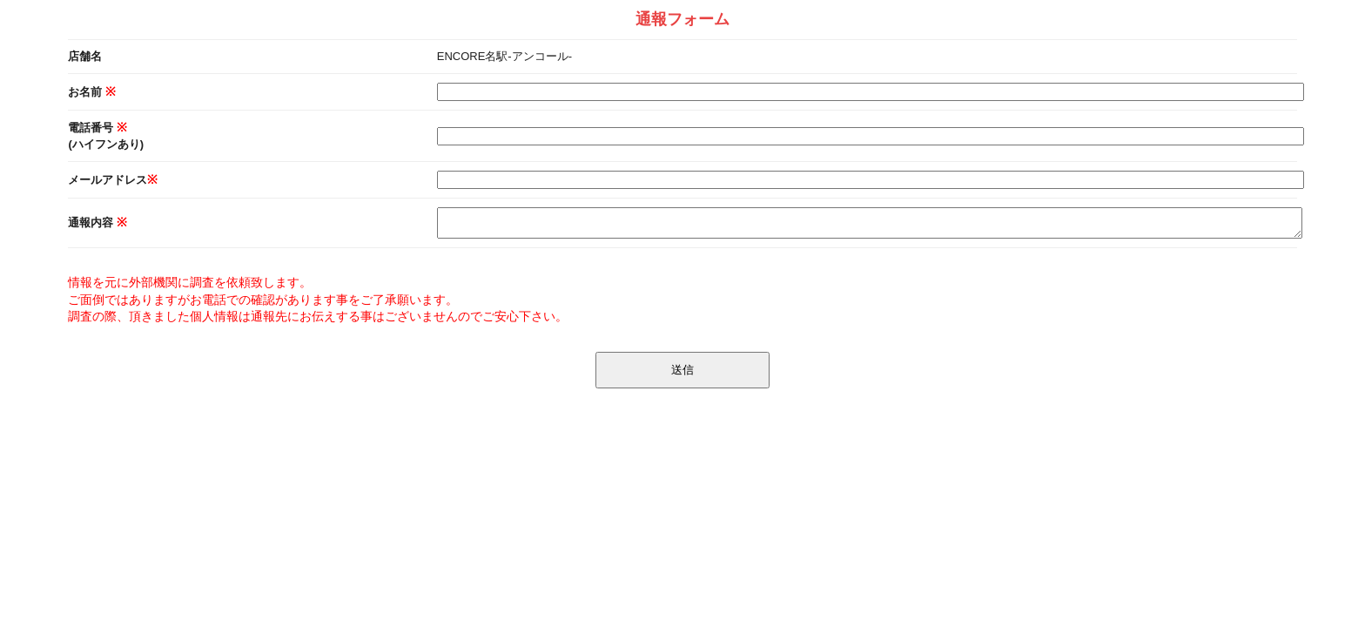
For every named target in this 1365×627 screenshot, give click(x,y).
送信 (682, 369)
